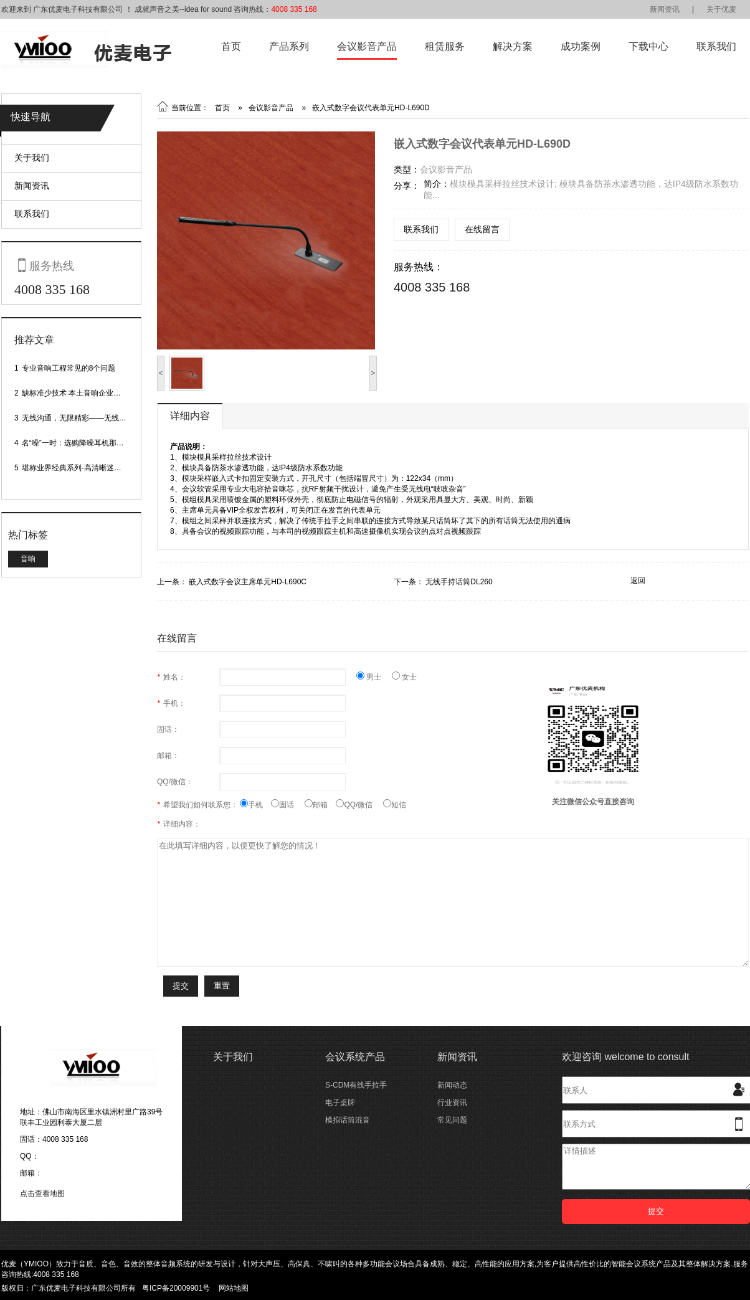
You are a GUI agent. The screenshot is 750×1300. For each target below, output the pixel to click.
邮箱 (320, 804)
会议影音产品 (367, 46)
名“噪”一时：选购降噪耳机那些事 (76, 443)
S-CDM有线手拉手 (356, 1085)
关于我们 (31, 158)
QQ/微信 (359, 804)
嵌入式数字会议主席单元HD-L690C (247, 581)
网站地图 (234, 1288)
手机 (255, 804)
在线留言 (482, 229)
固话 (288, 804)
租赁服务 (445, 46)
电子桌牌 (340, 1102)
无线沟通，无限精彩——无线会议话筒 (85, 418)
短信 (394, 804)
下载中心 (648, 46)
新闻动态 (452, 1085)
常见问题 (452, 1120)
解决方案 (513, 46)
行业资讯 (452, 1102)
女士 (404, 677)
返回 (637, 580)
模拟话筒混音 (347, 1120)
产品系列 (289, 46)
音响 (28, 558)
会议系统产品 (355, 1056)
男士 (374, 677)
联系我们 (716, 46)
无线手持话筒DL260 (458, 581)
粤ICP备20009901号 (176, 1288)
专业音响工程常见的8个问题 (69, 368)
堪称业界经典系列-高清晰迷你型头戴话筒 (90, 467)
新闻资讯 (665, 9)
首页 (231, 46)
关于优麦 (721, 9)
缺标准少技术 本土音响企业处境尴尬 (82, 393)
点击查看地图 (42, 1193)
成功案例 (580, 46)
